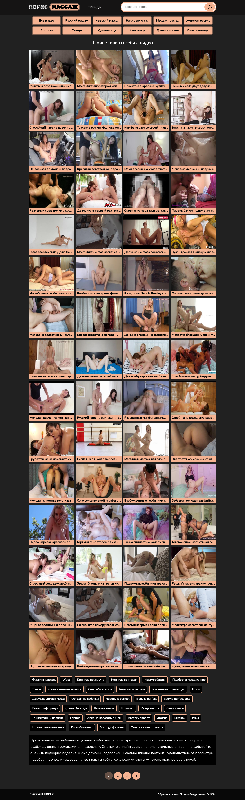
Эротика (46, 30)
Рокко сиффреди (45, 708)
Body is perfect (146, 699)
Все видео (46, 21)
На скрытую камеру (139, 21)
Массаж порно (42, 794)
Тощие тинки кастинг (47, 718)
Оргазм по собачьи (85, 699)
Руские (75, 718)
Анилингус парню (132, 689)
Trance (36, 689)
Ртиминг (127, 708)
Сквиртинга (175, 708)
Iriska (195, 718)
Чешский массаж (107, 21)
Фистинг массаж (44, 680)
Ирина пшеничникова (48, 727)
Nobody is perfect (117, 699)
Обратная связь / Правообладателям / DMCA (186, 794)
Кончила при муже (90, 680)
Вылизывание (104, 708)
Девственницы (198, 30)
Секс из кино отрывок (147, 727)
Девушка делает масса (48, 699)
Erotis (196, 689)
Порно (54, 7)
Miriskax (179, 718)
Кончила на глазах (124, 680)
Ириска (162, 718)
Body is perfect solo (176, 699)
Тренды (94, 7)
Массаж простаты (168, 21)
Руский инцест (82, 727)
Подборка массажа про (189, 680)
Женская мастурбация (199, 21)
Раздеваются (150, 708)
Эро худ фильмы (112, 727)
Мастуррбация (154, 680)
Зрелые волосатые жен (104, 718)
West (66, 680)
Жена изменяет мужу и (64, 689)
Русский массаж (76, 21)
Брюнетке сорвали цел (168, 689)
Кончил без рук (76, 708)
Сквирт (77, 30)
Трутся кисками (168, 30)
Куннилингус (107, 30)
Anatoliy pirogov (139, 718)
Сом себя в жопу (100, 689)
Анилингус (137, 30)
